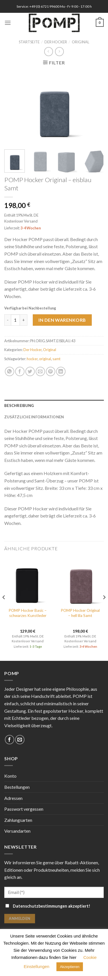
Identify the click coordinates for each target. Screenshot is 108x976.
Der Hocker (55, 42)
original (45, 358)
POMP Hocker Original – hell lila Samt (80, 613)
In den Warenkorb (62, 319)
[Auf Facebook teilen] (20, 371)
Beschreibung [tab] (19, 405)
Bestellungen (17, 787)
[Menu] (7, 23)
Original (80, 42)
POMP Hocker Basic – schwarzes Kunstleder (28, 613)
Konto (10, 776)
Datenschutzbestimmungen (40, 906)
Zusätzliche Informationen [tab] (34, 417)
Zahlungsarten (18, 820)
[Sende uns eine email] (20, 739)
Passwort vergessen (23, 809)
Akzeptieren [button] (70, 967)
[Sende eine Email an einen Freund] (40, 371)
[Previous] (4, 608)
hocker (32, 358)
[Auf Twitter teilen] (30, 371)
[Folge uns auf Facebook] (9, 739)
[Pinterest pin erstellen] (50, 371)
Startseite (29, 42)
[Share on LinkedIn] (61, 371)
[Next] (104, 608)
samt (56, 358)
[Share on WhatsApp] (9, 371)
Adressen (13, 798)
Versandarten (17, 831)
